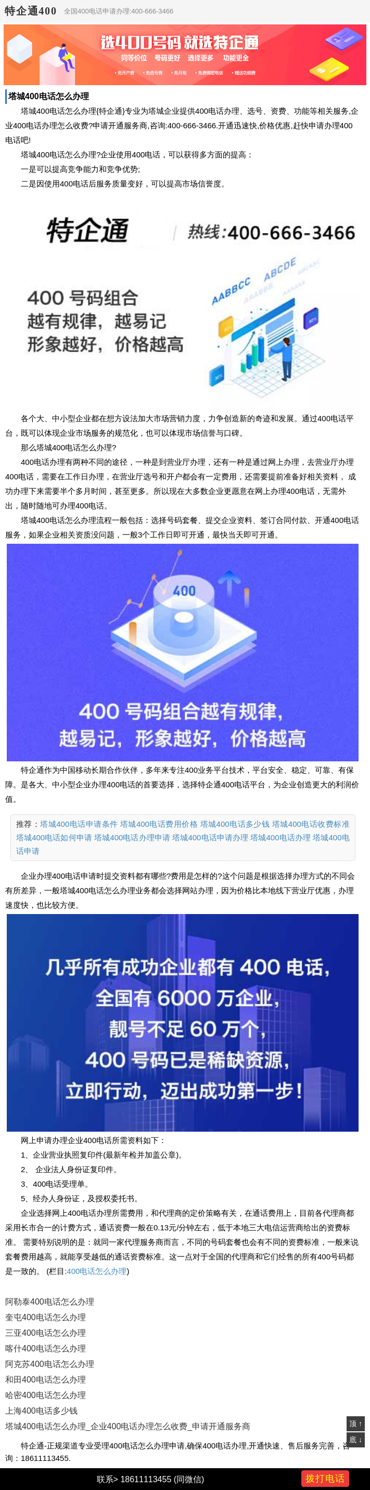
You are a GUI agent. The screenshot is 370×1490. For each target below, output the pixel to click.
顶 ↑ (355, 1423)
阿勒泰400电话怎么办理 (49, 1301)
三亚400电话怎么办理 (45, 1332)
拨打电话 (325, 1478)
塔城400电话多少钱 (235, 824)
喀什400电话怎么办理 (45, 1348)
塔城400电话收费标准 (311, 824)
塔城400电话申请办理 (210, 837)
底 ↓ (355, 1439)
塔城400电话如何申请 (54, 837)
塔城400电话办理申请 (132, 837)
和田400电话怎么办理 (45, 1379)
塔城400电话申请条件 (79, 824)
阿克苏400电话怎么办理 (49, 1364)
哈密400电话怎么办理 (45, 1395)
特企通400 (31, 11)
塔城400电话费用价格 (159, 824)
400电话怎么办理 (96, 1271)
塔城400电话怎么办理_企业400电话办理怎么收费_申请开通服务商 (127, 1426)
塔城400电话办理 (280, 837)
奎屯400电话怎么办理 (45, 1317)
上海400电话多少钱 (41, 1410)
